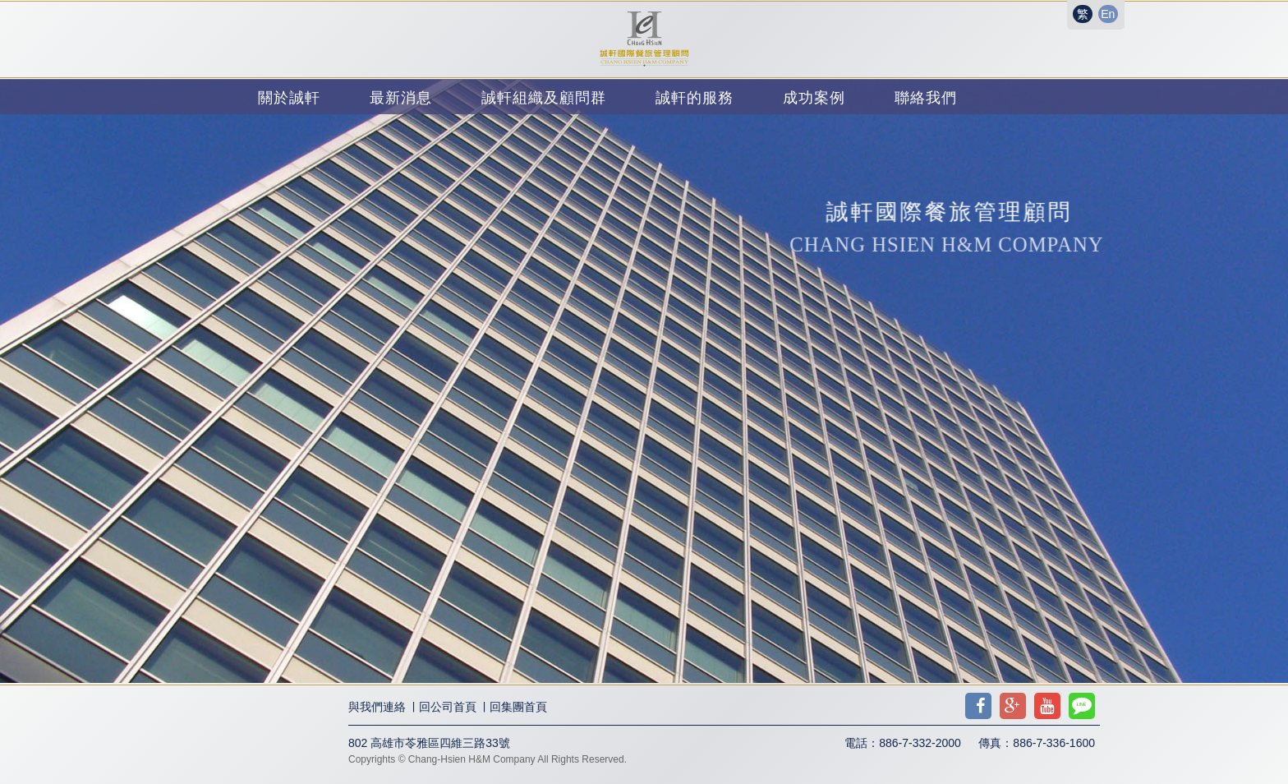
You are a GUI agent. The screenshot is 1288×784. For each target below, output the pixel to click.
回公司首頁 (447, 706)
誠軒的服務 (695, 98)
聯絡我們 (926, 98)
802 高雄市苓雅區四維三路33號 (429, 742)
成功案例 (814, 98)
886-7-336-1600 (1054, 742)
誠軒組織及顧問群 (543, 98)
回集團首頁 (518, 706)
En (1108, 14)
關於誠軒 (289, 98)
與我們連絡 (377, 706)
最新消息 (401, 98)
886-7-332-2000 (920, 742)
